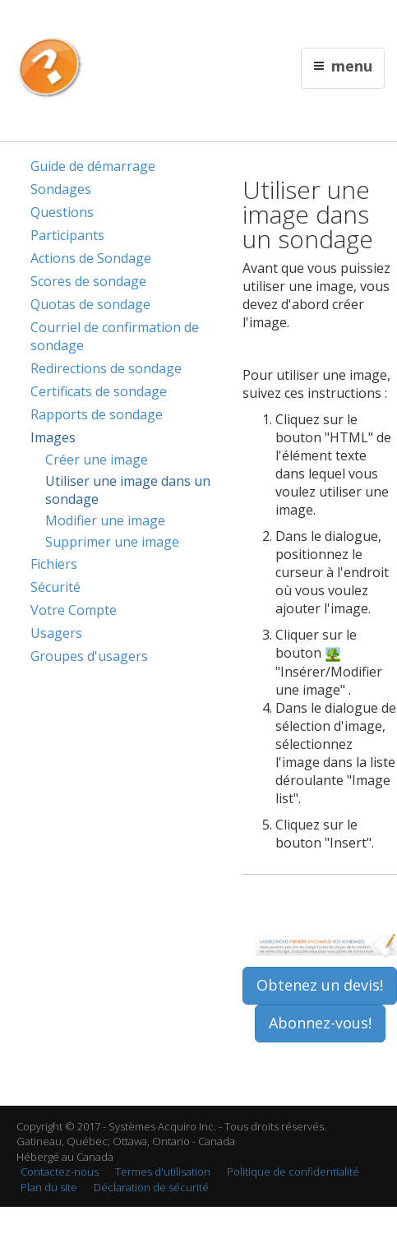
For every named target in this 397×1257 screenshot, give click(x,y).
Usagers (56, 633)
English (146, 22)
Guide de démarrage (92, 166)
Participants (67, 235)
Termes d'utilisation (162, 1171)
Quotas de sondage (90, 304)
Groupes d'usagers (89, 656)
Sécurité (55, 587)
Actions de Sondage (90, 258)
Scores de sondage (88, 281)
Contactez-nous (60, 1171)
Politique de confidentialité (293, 1171)
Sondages (60, 189)
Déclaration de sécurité (151, 1187)
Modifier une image (105, 520)
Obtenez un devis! (319, 985)
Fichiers (53, 564)
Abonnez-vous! (320, 1023)
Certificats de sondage (98, 391)
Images (53, 437)
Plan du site (49, 1187)
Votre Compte (73, 610)
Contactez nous (203, 22)
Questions (62, 212)
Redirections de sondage (106, 368)
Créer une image (96, 460)
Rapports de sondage (96, 414)
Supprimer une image (112, 542)
